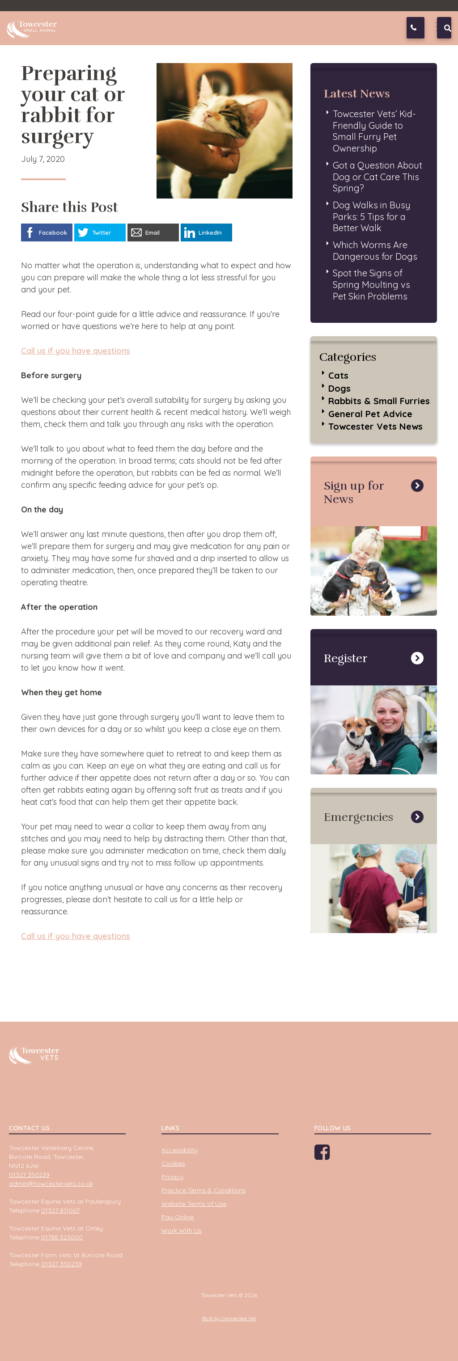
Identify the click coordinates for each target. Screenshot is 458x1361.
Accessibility (179, 1150)
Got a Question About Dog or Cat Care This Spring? (377, 177)
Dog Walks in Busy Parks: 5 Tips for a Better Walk (372, 216)
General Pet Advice (370, 413)
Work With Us (181, 1230)
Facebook (331, 1155)
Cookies (173, 1163)
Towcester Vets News (375, 426)
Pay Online (177, 1217)
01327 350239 (422, 28)
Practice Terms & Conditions (203, 1190)
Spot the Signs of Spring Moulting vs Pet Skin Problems (371, 284)
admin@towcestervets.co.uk (51, 1183)
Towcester (34, 26)
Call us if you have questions (75, 351)
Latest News (357, 93)
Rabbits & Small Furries (379, 400)
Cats (338, 375)
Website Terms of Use (193, 1204)
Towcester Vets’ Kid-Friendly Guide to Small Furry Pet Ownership (374, 131)
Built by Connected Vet (229, 1318)
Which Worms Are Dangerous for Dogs (375, 250)
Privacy (172, 1177)
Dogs (339, 388)
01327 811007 (60, 1210)
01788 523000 (62, 1237)
